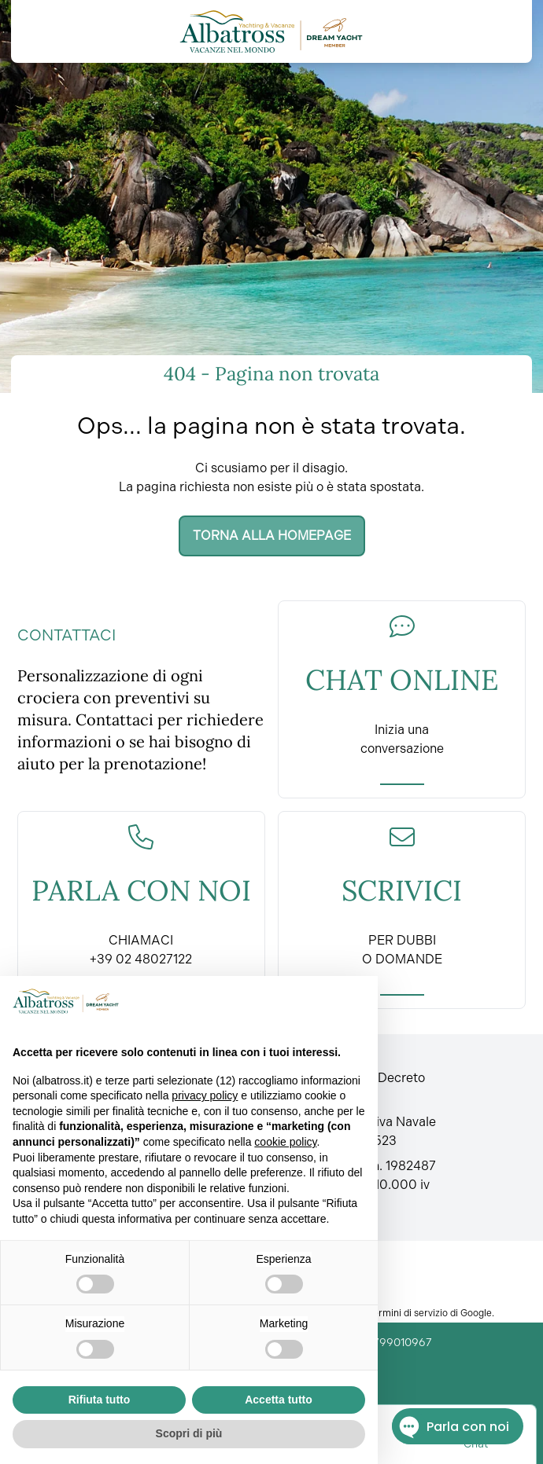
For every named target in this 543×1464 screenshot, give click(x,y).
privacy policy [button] (205, 1095)
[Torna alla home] (271, 31)
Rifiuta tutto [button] (99, 1399)
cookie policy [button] (285, 1142)
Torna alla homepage (272, 535)
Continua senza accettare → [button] (287, 1001)
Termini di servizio (408, 1313)
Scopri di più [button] (189, 1433)
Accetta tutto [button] (278, 1399)
